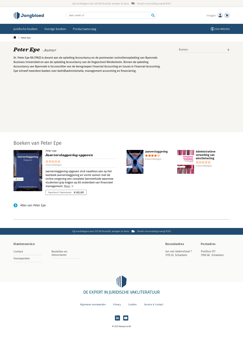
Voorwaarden (22, 258)
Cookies (132, 304)
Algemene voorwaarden (93, 304)
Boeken (183, 49)
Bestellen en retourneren (59, 253)
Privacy (117, 304)
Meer (67, 186)
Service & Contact (153, 304)
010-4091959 (222, 29)
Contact (18, 251)
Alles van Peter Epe (33, 205)
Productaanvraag (84, 29)
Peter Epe (26, 37)
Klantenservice (24, 244)
